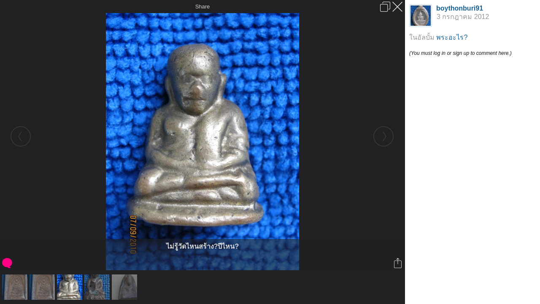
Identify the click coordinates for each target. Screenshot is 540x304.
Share (202, 6)
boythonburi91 (459, 8)
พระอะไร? (451, 37)
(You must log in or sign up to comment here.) (460, 53)
